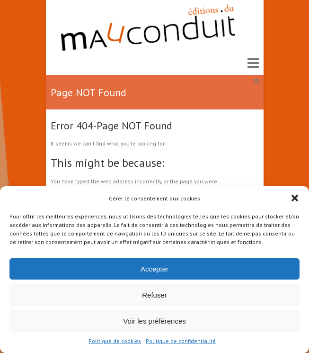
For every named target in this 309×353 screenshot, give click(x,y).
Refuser (154, 295)
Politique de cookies (114, 340)
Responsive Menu (253, 63)
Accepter (154, 269)
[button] (295, 198)
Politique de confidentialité (181, 340)
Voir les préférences (154, 321)
